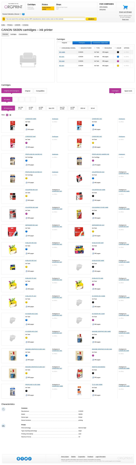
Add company (103, 7)
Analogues (55, 119)
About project (65, 456)
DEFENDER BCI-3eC (31, 225)
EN (23, 14)
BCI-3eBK (62, 52)
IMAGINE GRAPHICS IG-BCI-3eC (35, 349)
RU (20, 14)
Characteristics (23, 34)
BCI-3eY (61, 65)
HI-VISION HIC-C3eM (98, 313)
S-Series (25, 25)
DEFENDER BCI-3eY (98, 225)
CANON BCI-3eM (30, 136)
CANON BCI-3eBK (30, 119)
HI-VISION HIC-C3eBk (98, 296)
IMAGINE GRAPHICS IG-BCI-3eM (102, 349)
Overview (5, 34)
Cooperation (81, 456)
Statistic (73, 456)
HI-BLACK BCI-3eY (31, 260)
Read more (125, 19)
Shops (58, 4)
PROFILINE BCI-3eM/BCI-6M (100, 154)
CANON (17, 25)
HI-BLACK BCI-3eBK (98, 260)
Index (3, 25)
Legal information (101, 456)
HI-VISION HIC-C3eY (31, 331)
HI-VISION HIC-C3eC (31, 313)
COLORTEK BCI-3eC (98, 172)
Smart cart (125, 12)
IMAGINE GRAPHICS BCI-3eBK (101, 331)
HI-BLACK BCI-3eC (31, 243)
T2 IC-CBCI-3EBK (97, 384)
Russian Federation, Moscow (10, 14)
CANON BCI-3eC (97, 119)
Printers (45, 4)
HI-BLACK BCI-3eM (97, 243)
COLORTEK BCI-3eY (31, 189)
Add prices (102, 9)
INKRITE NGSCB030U (98, 367)
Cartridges (32, 4)
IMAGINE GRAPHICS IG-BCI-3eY (35, 367)
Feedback (90, 456)
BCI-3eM (61, 61)
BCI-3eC (61, 56)
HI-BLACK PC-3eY (30, 296)
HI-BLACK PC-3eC (30, 278)
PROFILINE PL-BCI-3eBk (32, 384)
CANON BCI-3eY (97, 136)
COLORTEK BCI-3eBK (98, 189)
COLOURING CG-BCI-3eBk (100, 207)
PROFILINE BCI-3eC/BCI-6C (33, 154)
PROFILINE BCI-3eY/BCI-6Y (33, 172)
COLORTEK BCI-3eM (31, 207)
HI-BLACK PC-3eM (97, 278)
